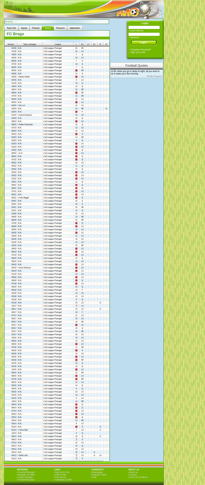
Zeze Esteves (25, 268)
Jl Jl (20, 153)
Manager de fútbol (26, 475)
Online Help (60, 475)
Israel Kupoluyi (25, 115)
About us (133, 472)
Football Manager (26, 479)
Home (10, 22)
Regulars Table (99, 475)
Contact (132, 475)
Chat (94, 477)
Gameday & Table (63, 479)
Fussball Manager (26, 472)
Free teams (60, 477)
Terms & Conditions (138, 477)
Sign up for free (138, 52)
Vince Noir (23, 430)
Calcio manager (25, 477)
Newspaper (97, 472)
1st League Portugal (53, 48)
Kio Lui (22, 105)
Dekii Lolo (23, 455)
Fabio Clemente (26, 124)
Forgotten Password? (141, 49)
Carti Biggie (24, 198)
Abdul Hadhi (24, 77)
